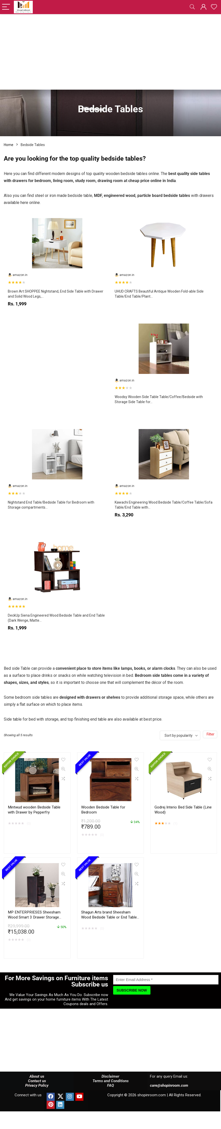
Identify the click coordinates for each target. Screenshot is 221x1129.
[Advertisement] (110, 52)
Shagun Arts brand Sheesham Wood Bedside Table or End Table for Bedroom (109, 917)
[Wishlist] (214, 7)
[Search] (192, 7)
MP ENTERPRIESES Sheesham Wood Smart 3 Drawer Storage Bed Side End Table (34, 917)
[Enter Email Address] (166, 979)
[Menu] (6, 7)
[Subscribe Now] (132, 990)
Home (8, 145)
